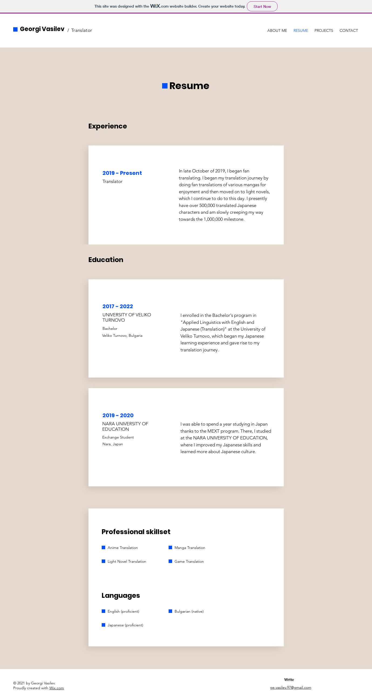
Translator (81, 30)
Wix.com (56, 688)
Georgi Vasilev (42, 29)
